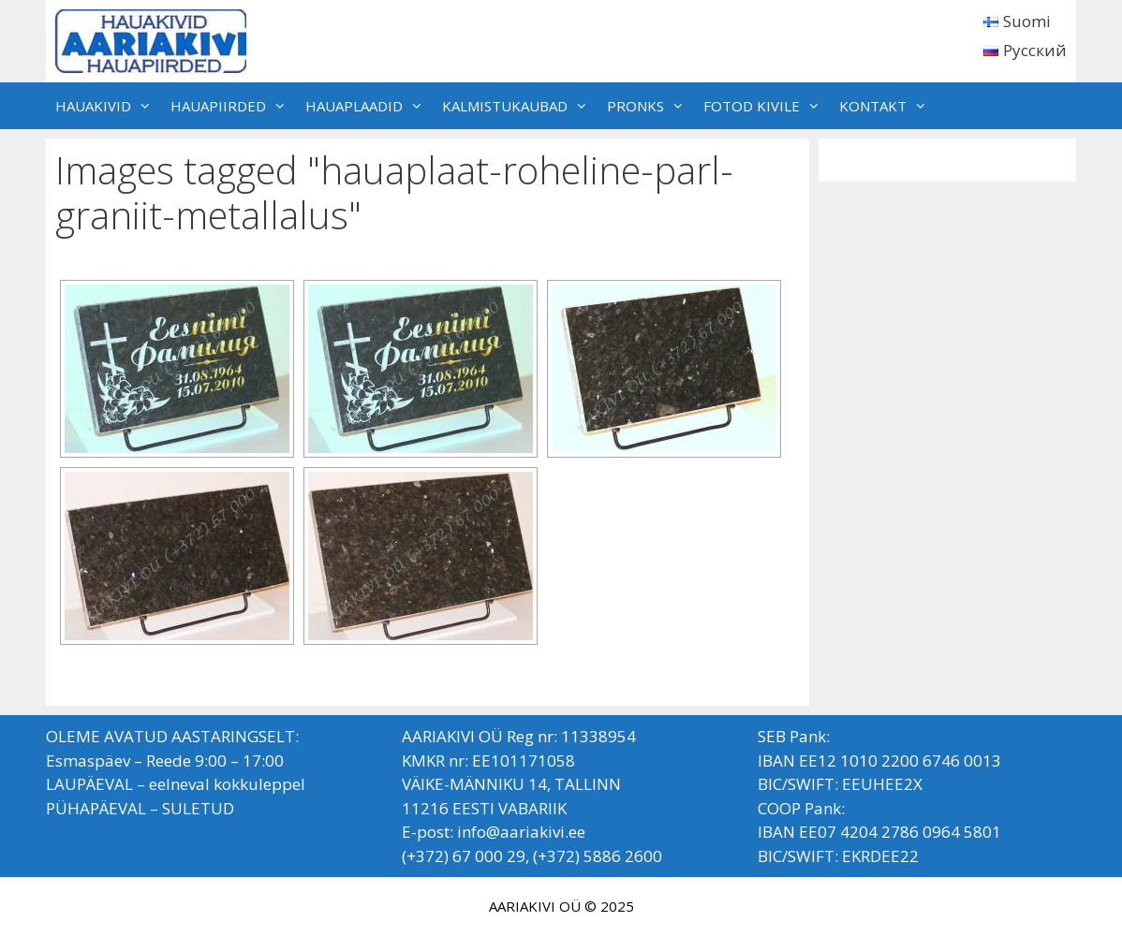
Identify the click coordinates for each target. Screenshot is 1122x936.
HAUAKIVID (108, 105)
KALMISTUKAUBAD (520, 105)
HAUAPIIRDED (233, 105)
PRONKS (650, 105)
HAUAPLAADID (369, 105)
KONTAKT (888, 105)
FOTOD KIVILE (766, 105)
